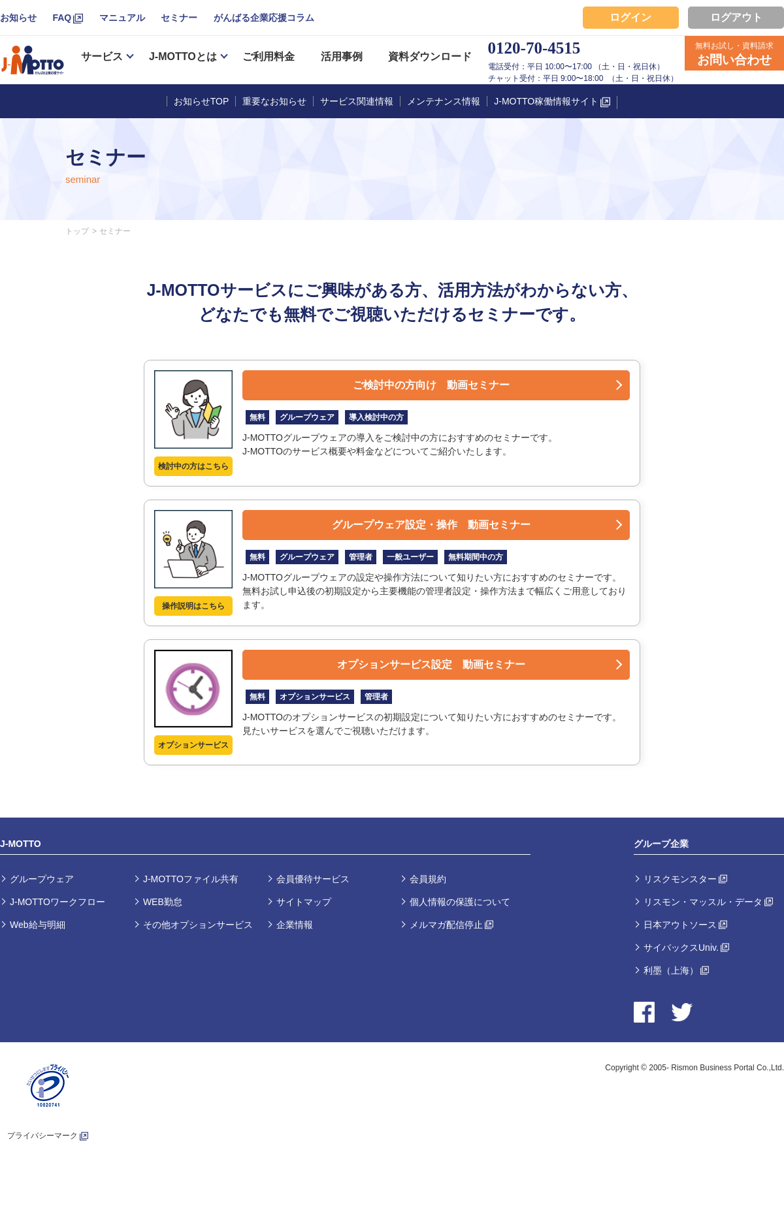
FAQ (61, 17)
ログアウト (736, 17)
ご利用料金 (268, 56)
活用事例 (342, 56)
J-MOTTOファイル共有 (190, 879)
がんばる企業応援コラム (264, 17)
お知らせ (18, 17)
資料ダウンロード (430, 56)
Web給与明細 (37, 924)
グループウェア (42, 879)
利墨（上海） (671, 970)
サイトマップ (303, 902)
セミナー (179, 17)
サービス (102, 56)
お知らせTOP (201, 101)
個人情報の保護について (460, 902)
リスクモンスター (680, 879)
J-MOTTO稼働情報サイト (546, 101)
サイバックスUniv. (681, 947)
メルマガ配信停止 (446, 924)
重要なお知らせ (274, 101)
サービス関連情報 (356, 101)
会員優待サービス (313, 879)
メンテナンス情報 (443, 101)
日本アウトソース (680, 924)
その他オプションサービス (198, 924)
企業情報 (294, 924)
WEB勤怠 (162, 902)
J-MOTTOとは (183, 56)
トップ (77, 231)
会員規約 (428, 879)
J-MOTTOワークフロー (57, 902)
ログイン (630, 17)
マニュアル (122, 17)
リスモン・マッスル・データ (703, 902)
